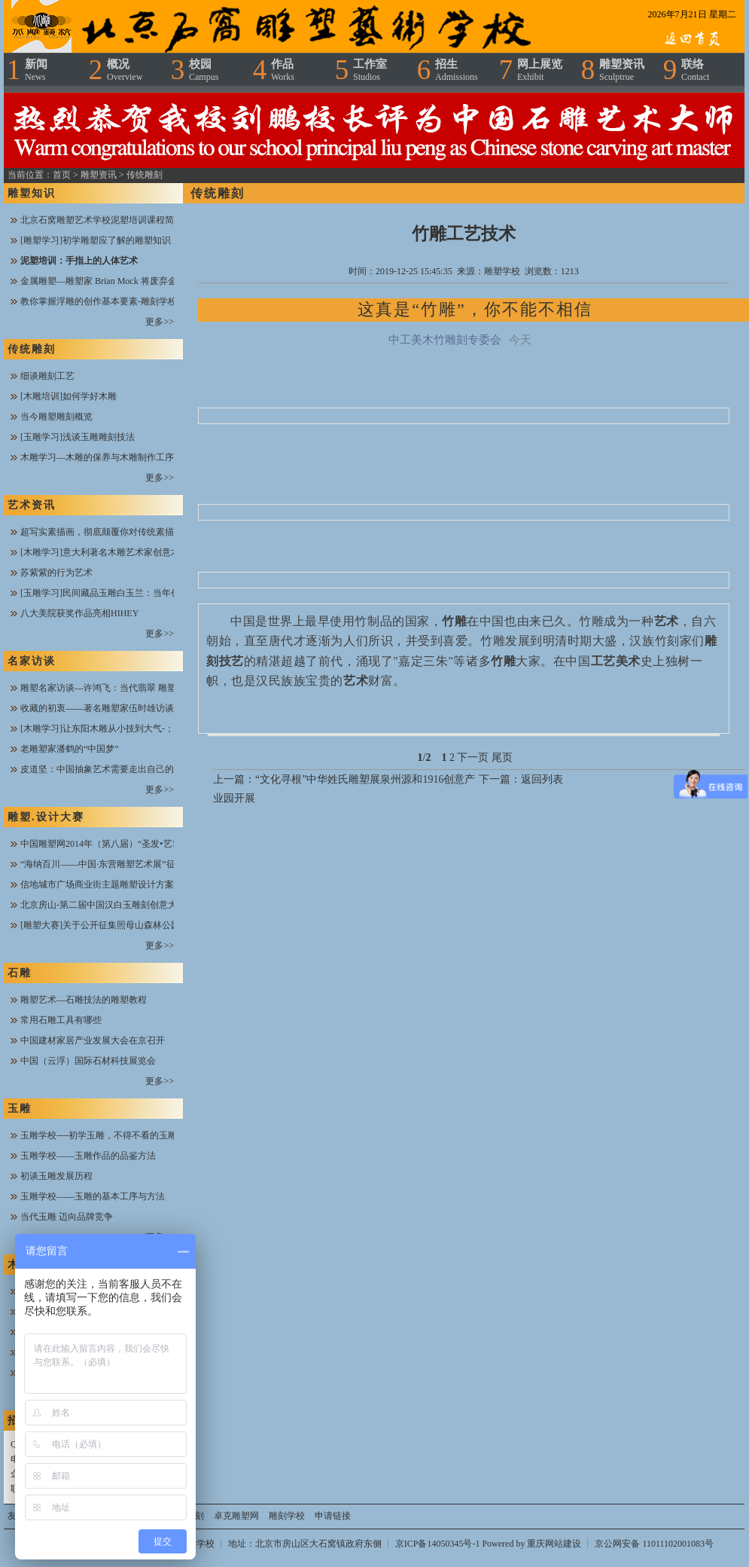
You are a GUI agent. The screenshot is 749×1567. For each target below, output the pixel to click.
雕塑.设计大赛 (46, 817)
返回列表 (542, 779)
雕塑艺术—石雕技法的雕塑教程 (83, 999)
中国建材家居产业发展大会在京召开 (92, 1040)
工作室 (370, 70)
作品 (282, 70)
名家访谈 (32, 661)
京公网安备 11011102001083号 (654, 1543)
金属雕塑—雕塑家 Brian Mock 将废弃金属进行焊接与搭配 (134, 281)
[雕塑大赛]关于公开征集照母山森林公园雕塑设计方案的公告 (140, 925)
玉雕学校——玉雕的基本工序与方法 (92, 1196)
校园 (203, 70)
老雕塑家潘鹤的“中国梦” (69, 749)
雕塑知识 (32, 193)
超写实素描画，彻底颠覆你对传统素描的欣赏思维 (119, 532)
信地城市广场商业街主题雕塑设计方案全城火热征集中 (128, 884)
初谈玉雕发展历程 (56, 1176)
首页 (62, 175)
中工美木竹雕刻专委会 (444, 340)
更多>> (159, 321)
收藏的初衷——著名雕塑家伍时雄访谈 (97, 708)
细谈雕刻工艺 (47, 376)
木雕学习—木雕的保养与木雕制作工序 (97, 457)
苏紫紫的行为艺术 (56, 572)
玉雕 (20, 1108)
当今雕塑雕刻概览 (56, 416)
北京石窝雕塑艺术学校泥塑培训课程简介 (101, 220)
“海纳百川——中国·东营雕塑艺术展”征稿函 (106, 864)
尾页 (502, 757)
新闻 (36, 70)
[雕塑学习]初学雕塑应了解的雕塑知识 (95, 240)
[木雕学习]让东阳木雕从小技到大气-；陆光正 (110, 728)
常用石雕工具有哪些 (61, 1020)
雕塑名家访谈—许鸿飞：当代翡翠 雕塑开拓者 (111, 688)
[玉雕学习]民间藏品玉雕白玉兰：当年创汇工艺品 (118, 593)
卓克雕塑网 (236, 1515)
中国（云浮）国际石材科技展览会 (88, 1060)
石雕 (20, 973)
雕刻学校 (287, 1515)
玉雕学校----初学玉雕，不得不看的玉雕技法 (107, 1135)
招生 (456, 70)
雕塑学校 (502, 271)
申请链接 (333, 1515)
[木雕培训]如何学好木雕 (68, 396)
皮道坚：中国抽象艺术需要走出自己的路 (101, 769)
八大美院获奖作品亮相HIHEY (79, 613)
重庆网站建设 (554, 1543)
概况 (124, 70)
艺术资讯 (32, 505)
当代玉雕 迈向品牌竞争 (66, 1216)
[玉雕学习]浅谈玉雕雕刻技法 (77, 437)
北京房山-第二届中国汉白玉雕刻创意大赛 (103, 905)
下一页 (473, 757)
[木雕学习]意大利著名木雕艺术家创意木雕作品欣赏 (122, 552)
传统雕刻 (144, 175)
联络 (695, 70)
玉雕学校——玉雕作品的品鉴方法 (88, 1155)
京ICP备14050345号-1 (439, 1543)
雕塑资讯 (621, 70)
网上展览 (539, 70)
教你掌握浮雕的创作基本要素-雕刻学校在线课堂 (116, 301)
